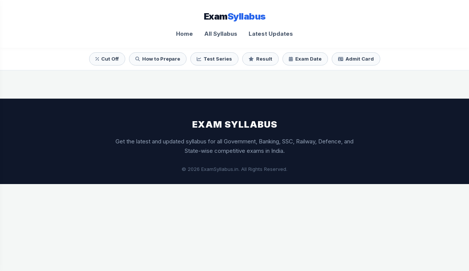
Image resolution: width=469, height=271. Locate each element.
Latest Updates (271, 33)
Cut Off (107, 59)
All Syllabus (220, 33)
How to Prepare (157, 59)
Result (260, 59)
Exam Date (305, 59)
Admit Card (356, 59)
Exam (235, 16)
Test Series (214, 59)
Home (184, 33)
